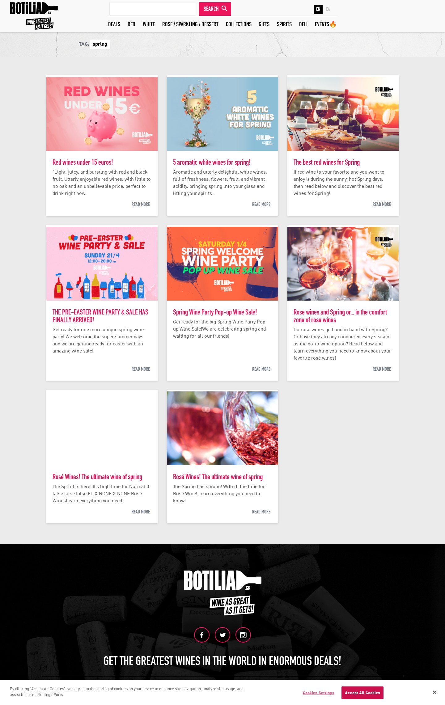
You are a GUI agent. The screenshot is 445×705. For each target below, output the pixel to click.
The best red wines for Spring (327, 162)
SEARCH (211, 8)
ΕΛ (328, 9)
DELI (303, 24)
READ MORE (141, 204)
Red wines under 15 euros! (83, 162)
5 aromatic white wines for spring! (212, 162)
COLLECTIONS (239, 24)
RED (131, 24)
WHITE (149, 24)
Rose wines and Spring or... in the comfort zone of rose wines (340, 316)
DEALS (114, 24)
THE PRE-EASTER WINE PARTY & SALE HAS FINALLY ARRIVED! (100, 316)
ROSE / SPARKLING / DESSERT (190, 24)
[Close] (435, 694)
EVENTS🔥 (326, 24)
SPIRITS (284, 24)
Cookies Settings (318, 695)
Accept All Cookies (362, 695)
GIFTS (264, 24)
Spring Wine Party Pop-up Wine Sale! (215, 312)
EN (318, 9)
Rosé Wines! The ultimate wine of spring (97, 477)
